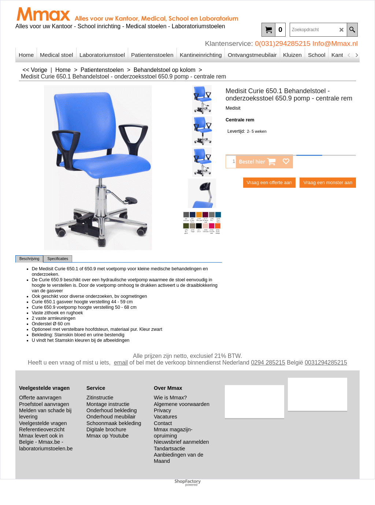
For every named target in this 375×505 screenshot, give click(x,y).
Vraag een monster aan (327, 182)
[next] (356, 55)
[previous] (349, 55)
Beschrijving (29, 259)
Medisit (233, 108)
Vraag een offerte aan (269, 182)
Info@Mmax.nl (335, 43)
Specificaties (57, 259)
